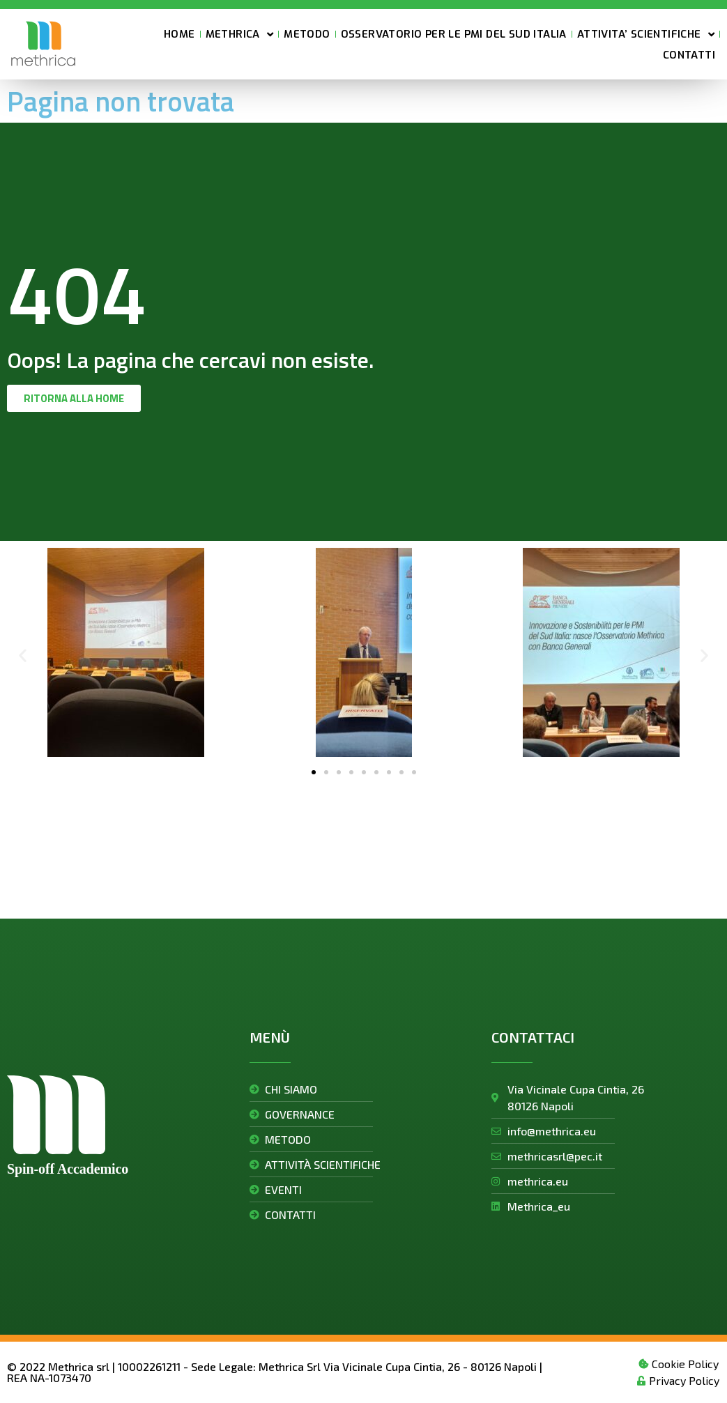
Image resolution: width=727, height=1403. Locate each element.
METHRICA (240, 35)
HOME (179, 36)
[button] (22, 655)
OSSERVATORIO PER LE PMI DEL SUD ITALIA (454, 36)
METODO (307, 36)
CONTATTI (689, 56)
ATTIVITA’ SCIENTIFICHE (645, 35)
